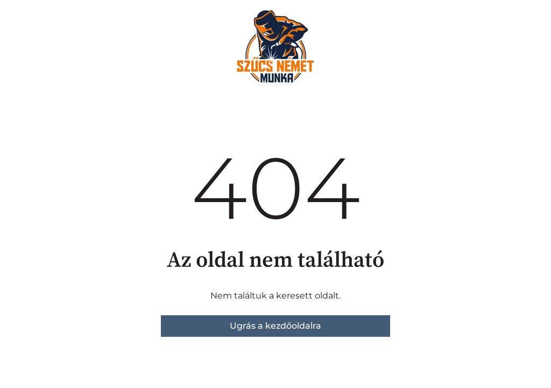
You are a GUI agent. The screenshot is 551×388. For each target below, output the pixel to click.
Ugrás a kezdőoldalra (275, 326)
